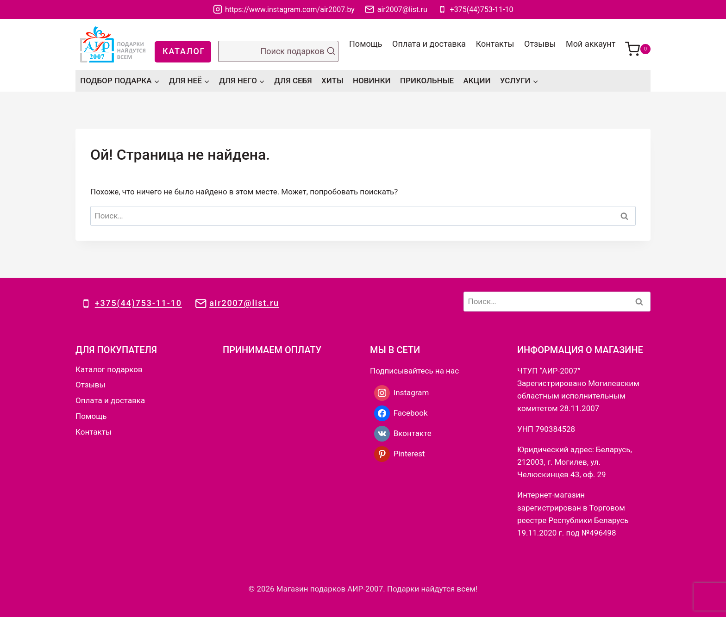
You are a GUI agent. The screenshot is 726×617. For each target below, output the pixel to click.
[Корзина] (638, 44)
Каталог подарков (109, 369)
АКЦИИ (477, 80)
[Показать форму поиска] (278, 51)
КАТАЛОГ (184, 51)
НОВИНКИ (372, 80)
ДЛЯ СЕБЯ (293, 80)
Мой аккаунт (590, 44)
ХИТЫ (332, 80)
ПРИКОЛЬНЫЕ (427, 80)
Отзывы (540, 44)
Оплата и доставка (429, 44)
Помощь (365, 44)
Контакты (495, 44)
